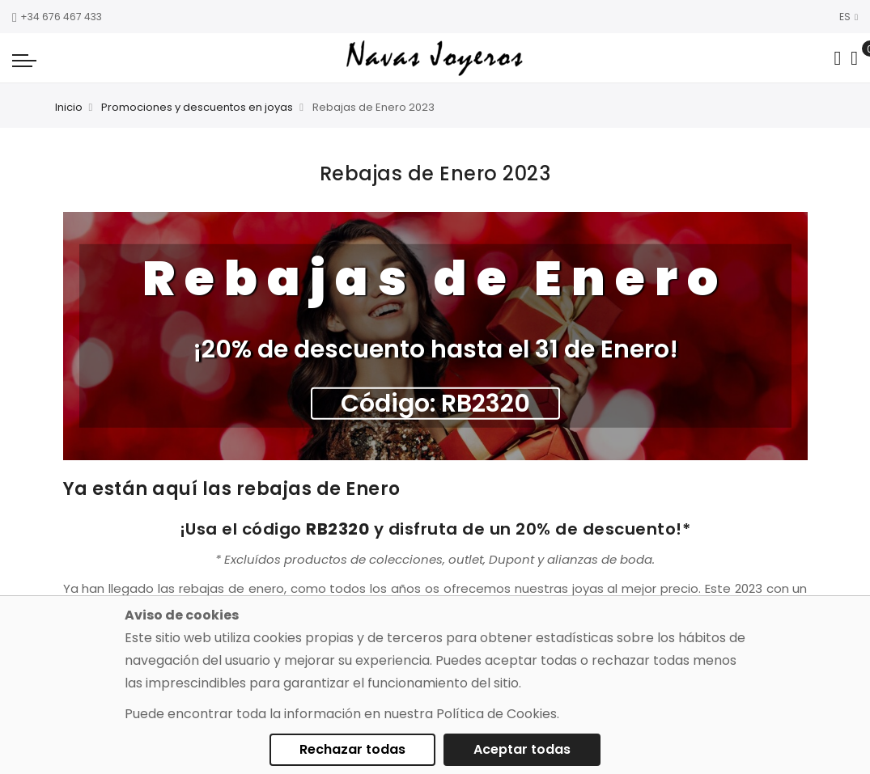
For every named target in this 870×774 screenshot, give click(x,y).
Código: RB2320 (435, 403)
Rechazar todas (352, 749)
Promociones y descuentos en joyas (197, 107)
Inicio (69, 107)
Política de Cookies (496, 713)
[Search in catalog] (837, 58)
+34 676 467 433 (57, 16)
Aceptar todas (522, 749)
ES (848, 16)
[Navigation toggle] (24, 59)
